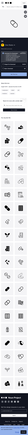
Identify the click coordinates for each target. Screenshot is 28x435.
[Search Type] (3, 6)
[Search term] (15, 6)
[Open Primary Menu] (2, 3)
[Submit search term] (25, 6)
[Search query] (14, 105)
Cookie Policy (16, 427)
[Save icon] (25, 12)
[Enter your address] (14, 410)
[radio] (14, 56)
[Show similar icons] (25, 16)
